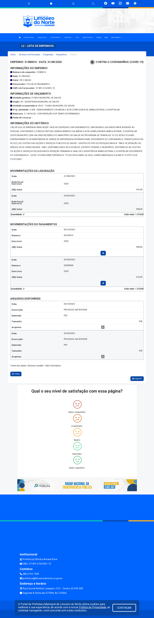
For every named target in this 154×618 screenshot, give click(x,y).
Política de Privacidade (92, 607)
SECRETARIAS (56, 37)
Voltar (16, 374)
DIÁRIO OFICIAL (88, 37)
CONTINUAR (124, 607)
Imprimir (137, 378)
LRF (78, 37)
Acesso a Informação (29, 54)
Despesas (48, 54)
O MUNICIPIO (42, 37)
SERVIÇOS (68, 37)
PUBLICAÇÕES (116, 37)
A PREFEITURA (29, 37)
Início (13, 54)
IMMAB (98, 37)
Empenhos (61, 54)
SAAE (106, 37)
